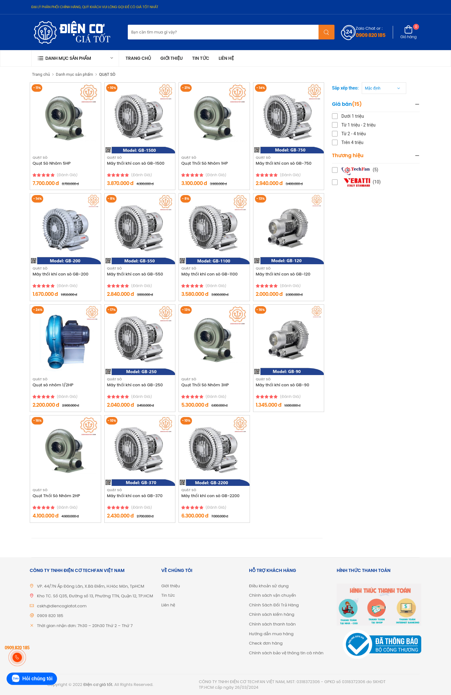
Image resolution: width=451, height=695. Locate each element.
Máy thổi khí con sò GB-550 (135, 274)
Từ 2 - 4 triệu (353, 133)
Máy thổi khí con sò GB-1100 (209, 274)
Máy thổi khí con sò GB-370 (135, 495)
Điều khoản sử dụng (269, 586)
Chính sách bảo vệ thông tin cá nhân (286, 653)
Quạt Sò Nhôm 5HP (52, 163)
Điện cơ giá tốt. (98, 684)
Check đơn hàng (266, 643)
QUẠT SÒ (107, 74)
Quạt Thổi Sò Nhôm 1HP (204, 163)
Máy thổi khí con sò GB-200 (60, 274)
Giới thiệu (171, 58)
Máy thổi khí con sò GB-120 (283, 274)
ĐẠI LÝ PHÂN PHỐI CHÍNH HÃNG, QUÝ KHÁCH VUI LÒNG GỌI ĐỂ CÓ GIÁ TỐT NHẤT (94, 6)
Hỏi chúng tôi (31, 679)
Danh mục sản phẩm (74, 74)
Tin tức (200, 58)
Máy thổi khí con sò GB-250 (135, 385)
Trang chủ (138, 58)
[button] (75, 58)
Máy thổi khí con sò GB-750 (284, 163)
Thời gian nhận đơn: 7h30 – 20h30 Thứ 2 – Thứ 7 (85, 626)
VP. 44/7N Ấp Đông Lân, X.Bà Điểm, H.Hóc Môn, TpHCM (90, 586)
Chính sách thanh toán (272, 624)
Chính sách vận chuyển (272, 595)
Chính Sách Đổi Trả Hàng (274, 605)
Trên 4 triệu (352, 142)
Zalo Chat (366, 28)
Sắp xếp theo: (345, 87)
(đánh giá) (67, 175)
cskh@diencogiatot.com (61, 606)
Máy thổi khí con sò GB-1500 (136, 163)
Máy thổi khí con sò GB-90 (282, 385)
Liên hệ (226, 58)
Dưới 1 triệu (352, 116)
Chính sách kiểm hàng (271, 614)
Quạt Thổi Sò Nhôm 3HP (205, 385)
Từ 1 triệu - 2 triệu (358, 124)
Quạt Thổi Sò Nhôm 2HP (56, 495)
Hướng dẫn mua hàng (271, 634)
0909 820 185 (370, 35)
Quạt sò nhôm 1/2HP (53, 385)
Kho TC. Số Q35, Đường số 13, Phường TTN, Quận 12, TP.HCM (95, 596)
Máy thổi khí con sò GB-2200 (210, 495)
